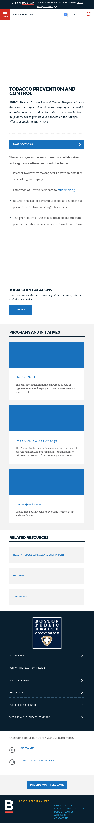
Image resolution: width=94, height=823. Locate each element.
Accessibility (62, 815)
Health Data (46, 693)
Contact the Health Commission (46, 668)
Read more (20, 310)
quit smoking (66, 190)
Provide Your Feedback (47, 785)
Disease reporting (46, 680)
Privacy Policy (63, 805)
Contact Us (61, 818)
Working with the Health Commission (46, 717)
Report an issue (34, 801)
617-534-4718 (27, 748)
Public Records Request (46, 705)
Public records (64, 812)
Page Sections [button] (47, 144)
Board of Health (46, 656)
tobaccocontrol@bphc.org (38, 760)
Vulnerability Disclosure (70, 809)
